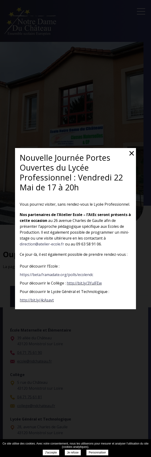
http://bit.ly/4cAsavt (37, 300)
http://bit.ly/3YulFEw (84, 283)
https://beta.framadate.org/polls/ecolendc (56, 274)
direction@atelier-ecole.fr (42, 244)
